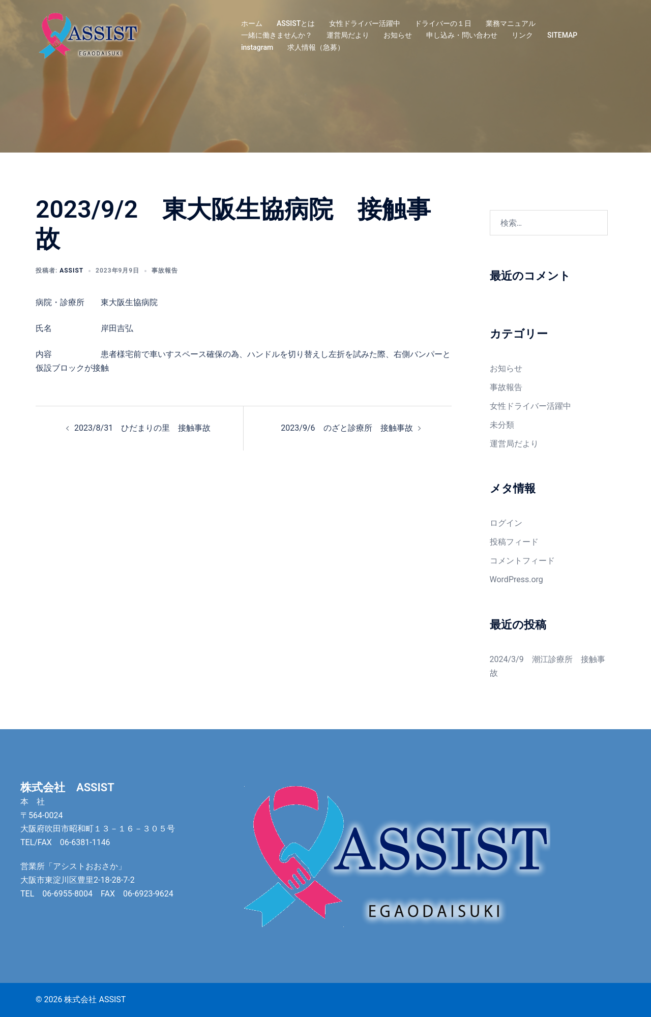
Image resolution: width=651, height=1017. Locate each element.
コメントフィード (522, 560)
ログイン (506, 523)
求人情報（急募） (315, 47)
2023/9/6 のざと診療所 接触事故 (346, 428)
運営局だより (348, 35)
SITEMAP (562, 35)
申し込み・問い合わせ (461, 35)
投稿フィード (514, 542)
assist (71, 270)
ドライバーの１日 (443, 23)
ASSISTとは (296, 23)
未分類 (502, 425)
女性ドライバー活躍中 (364, 23)
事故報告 (165, 270)
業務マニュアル (511, 23)
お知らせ (397, 35)
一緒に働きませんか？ (276, 35)
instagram (257, 47)
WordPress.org (516, 579)
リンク (522, 35)
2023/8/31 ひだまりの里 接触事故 (142, 428)
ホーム (251, 23)
